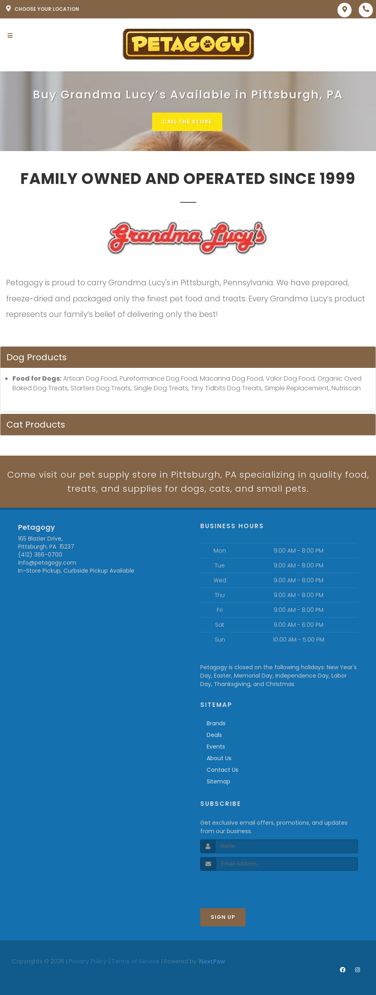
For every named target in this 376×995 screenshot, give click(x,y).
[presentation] (243, 886)
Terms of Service (135, 961)
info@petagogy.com (47, 563)
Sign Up (223, 917)
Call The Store (187, 121)
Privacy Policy (88, 961)
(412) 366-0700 (40, 555)
